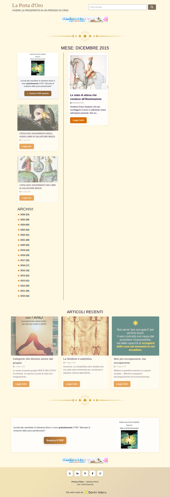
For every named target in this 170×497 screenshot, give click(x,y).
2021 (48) (23, 240)
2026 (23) (23, 214)
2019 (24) (23, 250)
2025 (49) (23, 219)
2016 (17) (23, 265)
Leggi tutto (26, 146)
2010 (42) (23, 296)
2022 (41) (23, 235)
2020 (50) (23, 245)
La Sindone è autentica (77, 358)
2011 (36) (23, 291)
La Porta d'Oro (27, 5)
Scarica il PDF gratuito (38, 93)
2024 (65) (23, 225)
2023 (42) (23, 230)
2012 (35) (23, 286)
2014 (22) (23, 275)
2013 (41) (23, 281)
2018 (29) (23, 255)
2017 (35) (23, 260)
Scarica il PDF (55, 440)
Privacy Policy (78, 482)
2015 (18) (23, 270)
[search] (117, 7)
